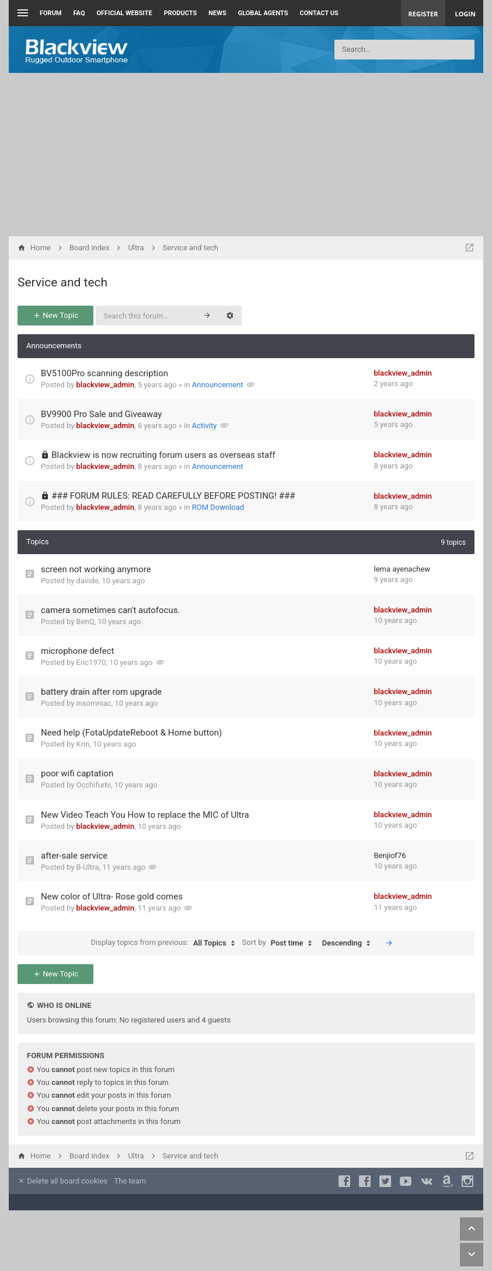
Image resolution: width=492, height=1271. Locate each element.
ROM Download (218, 507)
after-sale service (74, 855)
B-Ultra (87, 867)
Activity (204, 425)
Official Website (124, 13)
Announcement (217, 384)
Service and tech (62, 282)
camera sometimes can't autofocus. (110, 610)
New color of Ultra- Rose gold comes (112, 896)
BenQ (85, 621)
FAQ (79, 13)
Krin (83, 744)
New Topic (55, 315)
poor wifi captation (77, 773)
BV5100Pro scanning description (104, 373)
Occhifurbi (93, 784)
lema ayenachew (402, 569)
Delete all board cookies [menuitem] (62, 1181)
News (217, 13)
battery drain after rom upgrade (101, 692)
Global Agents (263, 13)
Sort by (279, 943)
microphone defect (77, 651)
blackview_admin (105, 384)
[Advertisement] (246, 154)
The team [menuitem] (130, 1181)
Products (180, 13)
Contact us (319, 13)
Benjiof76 (390, 855)
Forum (51, 13)
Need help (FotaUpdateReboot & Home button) (131, 732)
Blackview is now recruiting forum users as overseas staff (163, 455)
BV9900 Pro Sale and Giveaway (101, 414)
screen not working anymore (96, 569)
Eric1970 (91, 662)
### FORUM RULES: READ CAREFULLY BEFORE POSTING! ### (173, 496)
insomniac (93, 703)
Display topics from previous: (165, 943)
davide (87, 580)
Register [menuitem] (423, 13)
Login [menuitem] (465, 13)
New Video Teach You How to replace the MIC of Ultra (145, 815)
